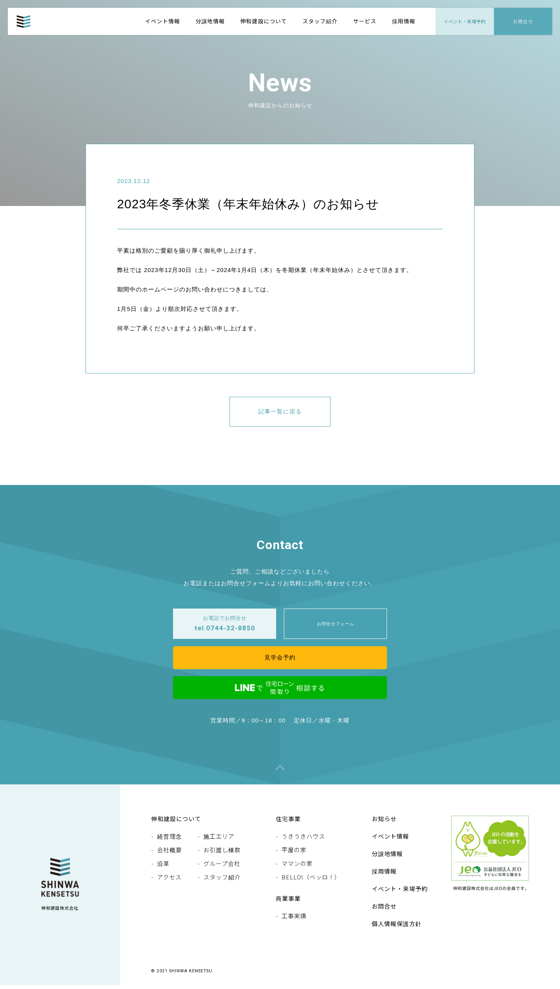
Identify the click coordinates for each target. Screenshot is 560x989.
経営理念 (169, 840)
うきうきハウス (303, 840)
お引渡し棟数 (222, 853)
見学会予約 (280, 660)
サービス (364, 21)
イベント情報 (162, 21)
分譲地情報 (210, 21)
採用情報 (403, 21)
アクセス (169, 881)
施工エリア (218, 840)
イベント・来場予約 (400, 892)
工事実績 (294, 920)
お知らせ (384, 822)
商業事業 (288, 902)
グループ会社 (221, 867)
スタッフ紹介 (320, 21)
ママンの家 (297, 867)
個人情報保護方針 (397, 927)
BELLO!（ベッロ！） (311, 881)
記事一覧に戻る (280, 412)
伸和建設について (263, 21)
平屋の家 (294, 853)
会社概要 (169, 853)
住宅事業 (288, 822)
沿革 (163, 867)
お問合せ (384, 910)
